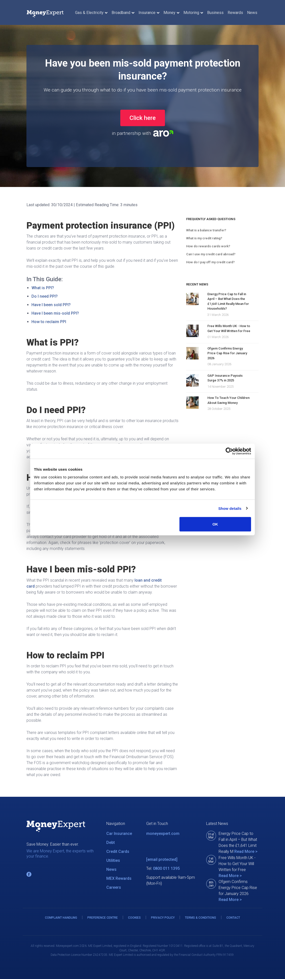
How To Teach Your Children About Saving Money (228, 400)
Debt (110, 842)
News (252, 12)
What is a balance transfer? (206, 230)
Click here (143, 117)
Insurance (149, 12)
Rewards (235, 12)
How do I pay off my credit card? (210, 262)
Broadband (123, 12)
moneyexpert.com (162, 833)
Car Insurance (119, 833)
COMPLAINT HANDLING (61, 917)
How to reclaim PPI (48, 321)
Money (171, 12)
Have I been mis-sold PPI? (55, 313)
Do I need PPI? (44, 296)
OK (215, 524)
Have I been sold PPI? (51, 304)
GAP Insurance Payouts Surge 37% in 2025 (225, 378)
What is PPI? (42, 287)
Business (215, 12)
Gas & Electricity (91, 12)
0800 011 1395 (166, 868)
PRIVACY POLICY (163, 917)
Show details (230, 508)
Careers (113, 887)
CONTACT (233, 917)
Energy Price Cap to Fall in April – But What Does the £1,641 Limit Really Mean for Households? (228, 301)
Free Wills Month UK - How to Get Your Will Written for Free (228, 328)
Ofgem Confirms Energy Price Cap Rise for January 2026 (227, 353)
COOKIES (134, 917)
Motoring (193, 12)
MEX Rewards (119, 878)
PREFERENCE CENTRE (102, 917)
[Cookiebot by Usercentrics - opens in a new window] (229, 451)
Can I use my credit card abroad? (210, 254)
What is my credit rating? (204, 238)
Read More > (246, 851)
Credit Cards (117, 851)
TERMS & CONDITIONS (200, 917)
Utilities (113, 860)
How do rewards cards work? (208, 246)
